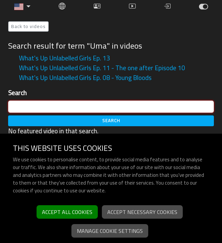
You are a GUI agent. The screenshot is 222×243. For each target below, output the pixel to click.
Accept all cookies (67, 212)
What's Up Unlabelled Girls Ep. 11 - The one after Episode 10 (102, 68)
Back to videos (28, 26)
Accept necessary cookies (142, 212)
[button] (22, 6)
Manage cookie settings (110, 231)
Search (17, 93)
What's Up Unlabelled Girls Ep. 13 (64, 58)
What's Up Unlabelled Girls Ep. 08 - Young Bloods (85, 78)
